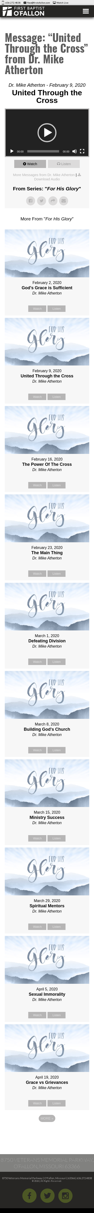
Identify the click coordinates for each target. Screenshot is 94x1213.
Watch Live (62, 2)
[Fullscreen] (82, 151)
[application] (47, 132)
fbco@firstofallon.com (38, 2)
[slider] (43, 151)
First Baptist (29, 11)
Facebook (29, 1195)
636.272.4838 (13, 2)
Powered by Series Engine (47, 1131)
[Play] (11, 151)
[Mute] (74, 151)
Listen (66, 164)
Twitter (47, 1195)
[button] (47, 132)
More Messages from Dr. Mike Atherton (44, 175)
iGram (65, 1195)
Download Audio (47, 179)
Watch (32, 164)
